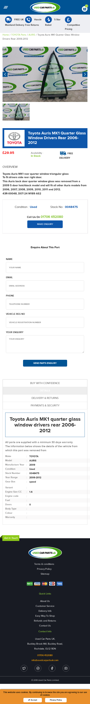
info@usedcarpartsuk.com (45, 660)
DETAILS (45, 390)
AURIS (31, 35)
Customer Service (45, 606)
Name (9, 259)
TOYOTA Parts (18, 35)
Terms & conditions (44, 564)
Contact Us (45, 625)
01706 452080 (52, 217)
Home (6, 35)
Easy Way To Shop (45, 615)
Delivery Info (45, 611)
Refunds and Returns (45, 620)
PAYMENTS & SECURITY (45, 405)
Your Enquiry (14, 332)
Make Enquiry (45, 224)
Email (9, 277)
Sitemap (45, 573)
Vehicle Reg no (15, 314)
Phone (10, 295)
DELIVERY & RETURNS (45, 398)
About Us (45, 601)
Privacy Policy (44, 569)
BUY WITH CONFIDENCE (45, 383)
